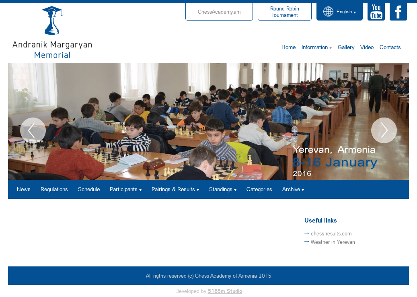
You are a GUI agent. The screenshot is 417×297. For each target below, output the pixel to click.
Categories (259, 189)
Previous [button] (33, 130)
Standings (220, 189)
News (24, 189)
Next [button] (384, 130)
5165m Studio (225, 291)
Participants (124, 189)
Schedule (89, 189)
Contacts (390, 46)
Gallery (346, 46)
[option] (208, 121)
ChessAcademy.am (219, 11)
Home (288, 46)
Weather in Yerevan (333, 242)
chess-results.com (331, 233)
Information (315, 46)
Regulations (54, 189)
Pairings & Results (173, 189)
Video (367, 46)
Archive (291, 189)
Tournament (284, 11)
